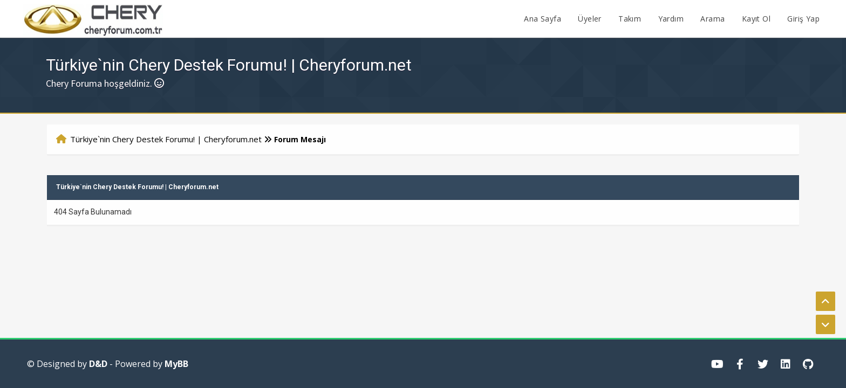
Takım (629, 18)
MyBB (176, 364)
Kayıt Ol (756, 18)
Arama (712, 18)
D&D (98, 364)
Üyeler (589, 18)
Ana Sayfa (542, 18)
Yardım (671, 18)
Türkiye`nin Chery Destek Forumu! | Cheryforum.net (166, 139)
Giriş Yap (803, 18)
